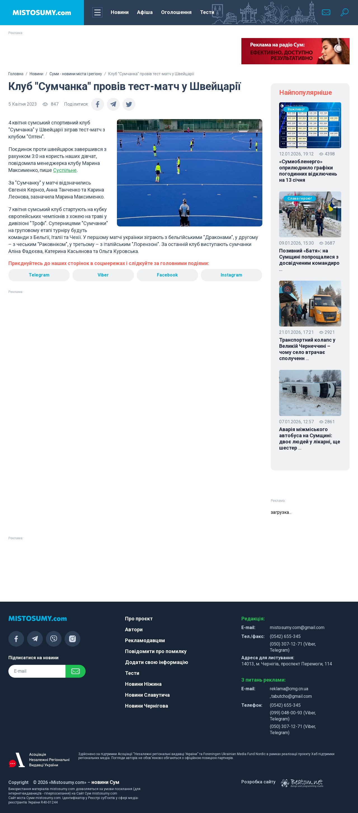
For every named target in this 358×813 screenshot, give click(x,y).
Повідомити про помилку (156, 651)
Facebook (167, 275)
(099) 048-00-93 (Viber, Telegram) (293, 716)
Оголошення (176, 12)
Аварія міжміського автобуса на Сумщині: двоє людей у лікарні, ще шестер (309, 438)
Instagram (231, 275)
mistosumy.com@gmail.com (297, 627)
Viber (103, 275)
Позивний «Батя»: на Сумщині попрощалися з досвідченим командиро (309, 260)
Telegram (39, 275)
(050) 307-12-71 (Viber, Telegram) (293, 647)
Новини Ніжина (143, 684)
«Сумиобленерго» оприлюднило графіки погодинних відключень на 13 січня (308, 171)
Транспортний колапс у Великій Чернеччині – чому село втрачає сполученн (307, 349)
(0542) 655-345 (285, 636)
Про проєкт (139, 618)
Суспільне (65, 170)
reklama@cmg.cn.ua (289, 688)
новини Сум (105, 782)
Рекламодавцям (145, 640)
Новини (120, 12)
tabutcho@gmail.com (291, 696)
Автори (134, 629)
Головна (15, 74)
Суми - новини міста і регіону (76, 74)
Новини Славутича (147, 695)
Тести (207, 12)
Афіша (145, 12)
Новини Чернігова (146, 706)
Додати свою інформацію (156, 662)
